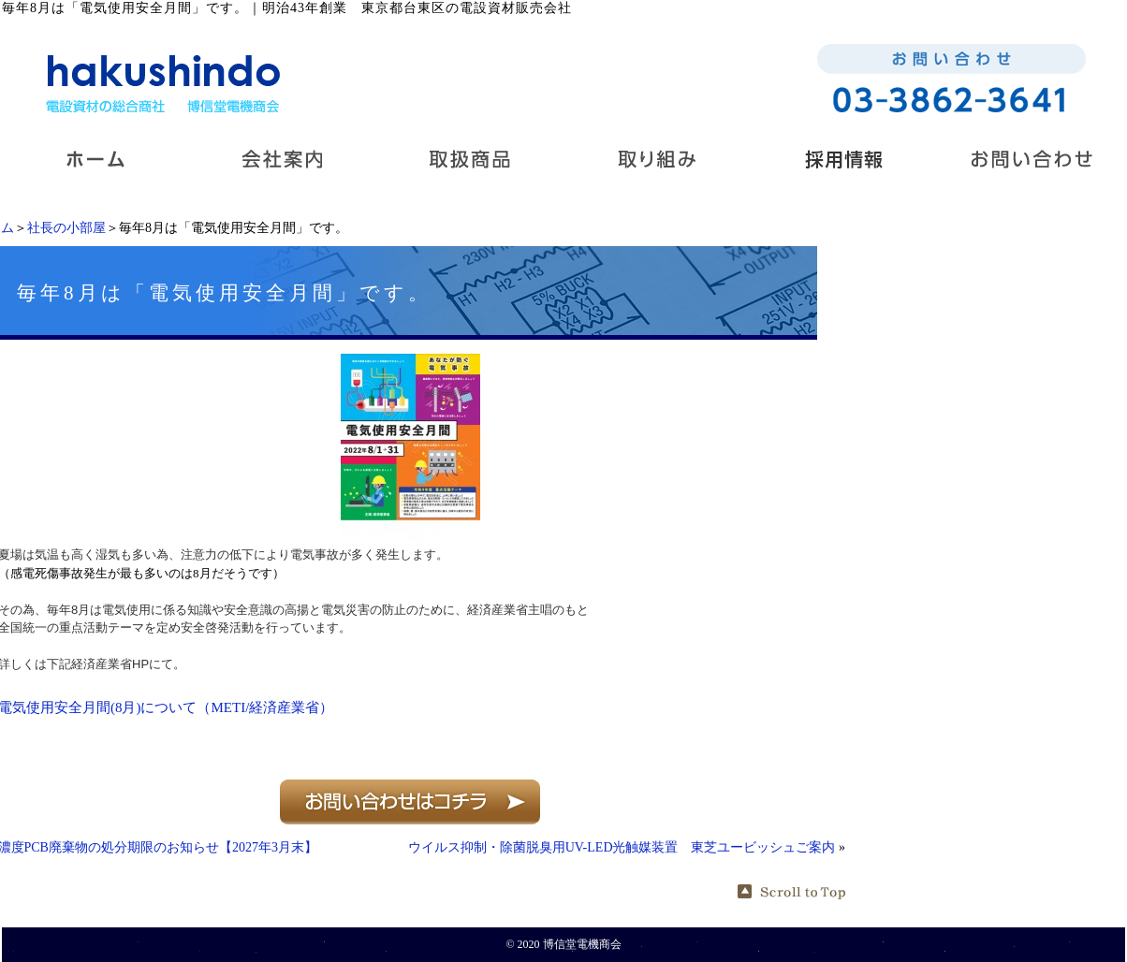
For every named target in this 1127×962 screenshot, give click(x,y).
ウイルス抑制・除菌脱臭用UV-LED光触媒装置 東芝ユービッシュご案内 (622, 847)
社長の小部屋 (66, 228)
